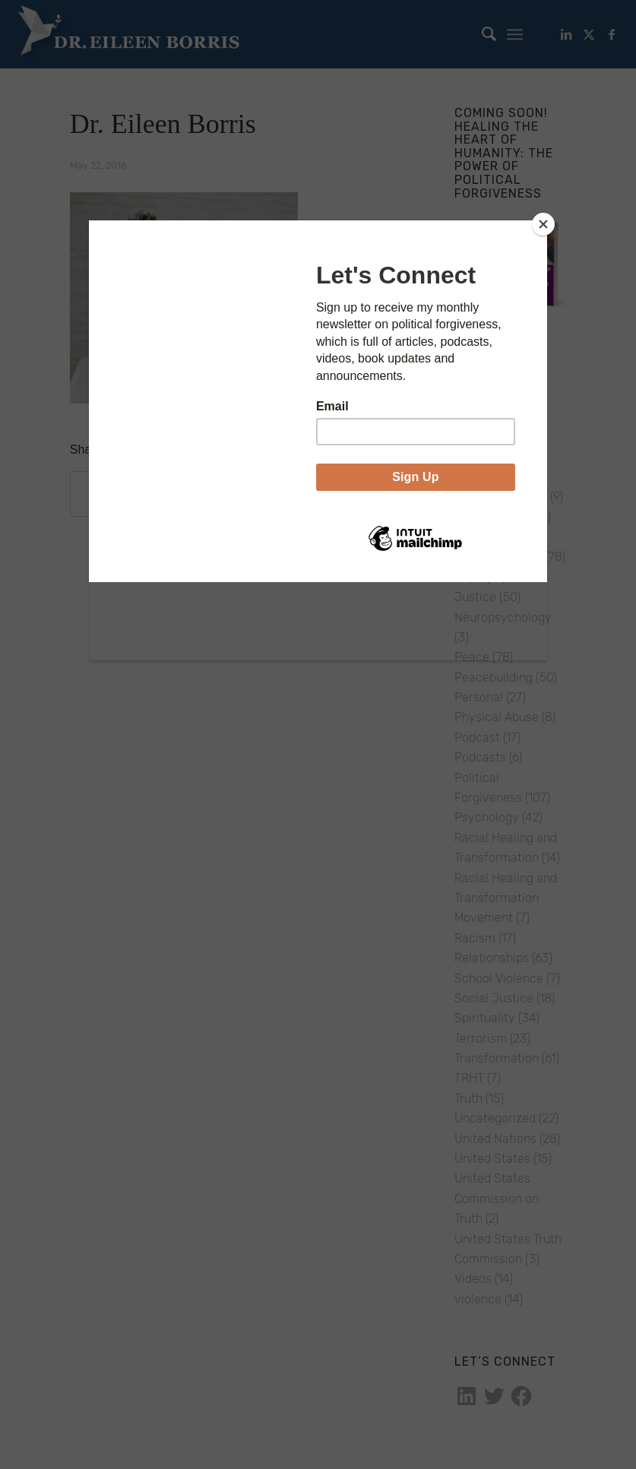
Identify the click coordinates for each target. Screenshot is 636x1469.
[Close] (543, 224)
